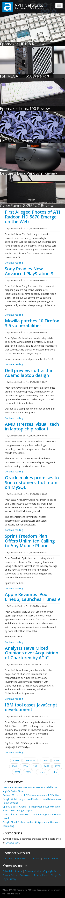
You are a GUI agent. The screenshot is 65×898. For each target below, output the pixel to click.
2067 (45, 760)
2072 (46, 766)
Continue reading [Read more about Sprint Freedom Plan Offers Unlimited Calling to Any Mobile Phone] (14, 588)
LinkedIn (35, 858)
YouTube (7, 858)
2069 (14, 766)
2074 (17, 772)
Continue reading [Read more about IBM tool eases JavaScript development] (14, 752)
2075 (28, 772)
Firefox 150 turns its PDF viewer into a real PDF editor (30, 795)
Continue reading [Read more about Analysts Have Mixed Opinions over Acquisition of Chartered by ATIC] (14, 698)
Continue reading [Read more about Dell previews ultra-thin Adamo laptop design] (14, 418)
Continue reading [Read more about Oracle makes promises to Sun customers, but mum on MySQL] (14, 529)
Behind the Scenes (12, 871)
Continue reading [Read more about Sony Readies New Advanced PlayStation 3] (14, 314)
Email (55, 858)
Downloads (25, 875)
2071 (37, 766)
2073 (57, 766)
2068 (56, 760)
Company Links (33, 871)
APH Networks (28, 5)
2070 (25, 766)
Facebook (19, 858)
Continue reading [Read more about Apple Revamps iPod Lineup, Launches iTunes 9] (14, 642)
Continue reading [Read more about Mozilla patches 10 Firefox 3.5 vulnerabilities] (14, 364)
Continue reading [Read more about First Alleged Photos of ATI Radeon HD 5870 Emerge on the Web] (14, 262)
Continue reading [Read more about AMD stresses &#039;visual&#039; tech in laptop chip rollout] (14, 471)
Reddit (46, 858)
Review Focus (41, 875)
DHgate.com (12, 842)
